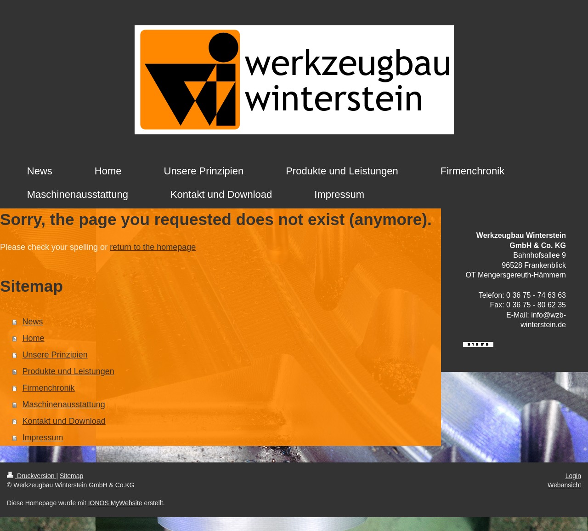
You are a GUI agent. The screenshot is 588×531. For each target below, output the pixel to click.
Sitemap (71, 475)
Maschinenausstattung (64, 404)
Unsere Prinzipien (55, 354)
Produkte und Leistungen (68, 371)
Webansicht (564, 485)
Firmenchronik (49, 387)
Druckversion (31, 475)
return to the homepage (153, 247)
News (33, 321)
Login (573, 475)
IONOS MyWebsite (115, 503)
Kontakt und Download (64, 421)
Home (34, 338)
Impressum (43, 437)
